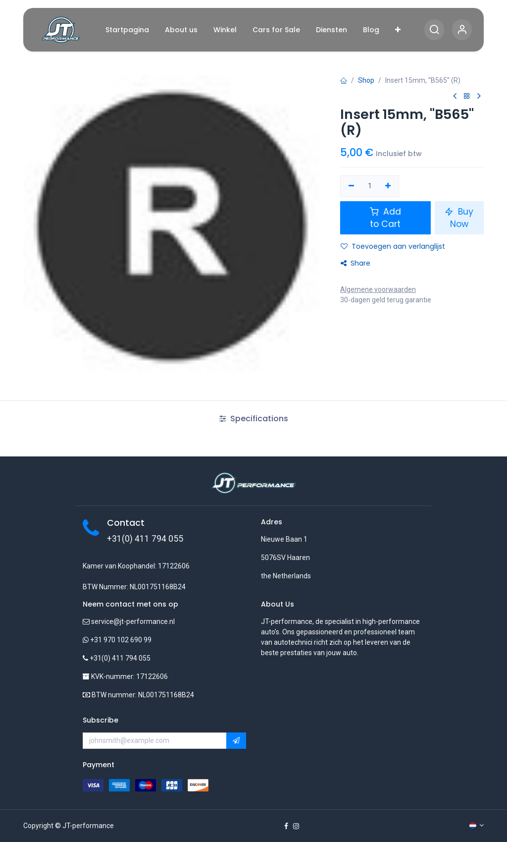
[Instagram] (296, 826)
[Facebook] (286, 826)
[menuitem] (127, 30)
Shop (366, 80)
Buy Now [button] (459, 218)
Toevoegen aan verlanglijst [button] (393, 246)
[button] (236, 740)
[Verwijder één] (351, 186)
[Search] (434, 30)
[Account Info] (462, 30)
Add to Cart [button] (385, 218)
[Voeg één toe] (388, 186)
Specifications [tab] (253, 418)
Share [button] (355, 263)
